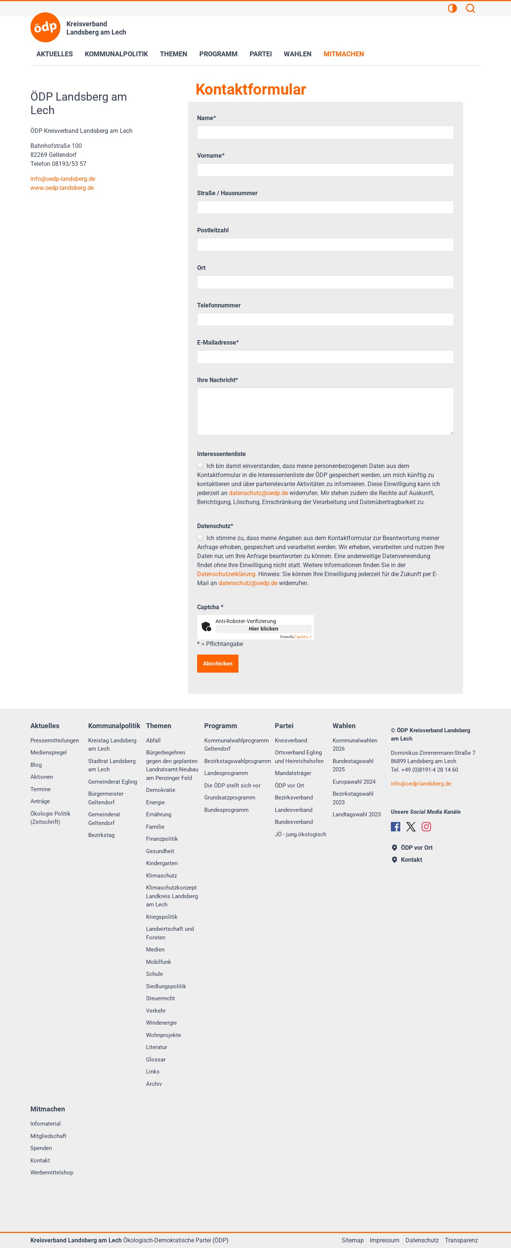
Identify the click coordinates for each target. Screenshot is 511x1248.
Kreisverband (291, 740)
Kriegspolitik (162, 917)
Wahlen (298, 54)
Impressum (384, 1240)
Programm (218, 54)
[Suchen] (470, 9)
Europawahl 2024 (354, 781)
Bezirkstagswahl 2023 (353, 798)
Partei (261, 54)
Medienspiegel (48, 752)
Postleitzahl (213, 230)
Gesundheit (160, 851)
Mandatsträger (293, 773)
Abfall (153, 740)
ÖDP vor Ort (289, 785)
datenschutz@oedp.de (258, 493)
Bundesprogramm (226, 810)
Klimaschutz (161, 875)
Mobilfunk (158, 962)
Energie (155, 802)
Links (153, 1071)
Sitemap (353, 1240)
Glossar (156, 1059)
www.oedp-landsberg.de (62, 187)
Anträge (40, 801)
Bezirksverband (294, 797)
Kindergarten (162, 863)
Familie (155, 826)
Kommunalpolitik (116, 54)
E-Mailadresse (218, 342)
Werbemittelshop (51, 1172)
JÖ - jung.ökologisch (300, 834)
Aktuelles (54, 54)
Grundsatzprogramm (229, 797)
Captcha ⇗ (296, 637)
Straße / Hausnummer (227, 193)
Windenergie (161, 1022)
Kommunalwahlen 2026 (355, 745)
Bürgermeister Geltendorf (106, 798)
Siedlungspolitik (166, 986)
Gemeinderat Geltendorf (104, 818)
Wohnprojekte (163, 1035)
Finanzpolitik (162, 839)
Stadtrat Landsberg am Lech (112, 765)
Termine (40, 789)
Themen (173, 54)
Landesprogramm (226, 773)
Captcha (210, 607)
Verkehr (156, 1010)
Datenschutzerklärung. (227, 574)
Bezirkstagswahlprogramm (237, 761)
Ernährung (158, 814)
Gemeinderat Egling (112, 781)
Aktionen (41, 777)
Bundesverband (294, 822)
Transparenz (461, 1240)
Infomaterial (45, 1123)
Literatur (156, 1047)
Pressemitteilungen (54, 740)
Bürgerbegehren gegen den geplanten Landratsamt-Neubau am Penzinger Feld (172, 765)
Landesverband (293, 810)
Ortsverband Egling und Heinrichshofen (299, 757)
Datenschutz (215, 526)
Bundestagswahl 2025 (353, 765)
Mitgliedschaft (48, 1136)
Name (206, 118)
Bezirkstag (101, 835)
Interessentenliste (221, 454)
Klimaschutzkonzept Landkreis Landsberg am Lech (172, 896)
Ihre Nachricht (217, 380)
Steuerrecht (160, 998)
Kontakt (40, 1160)
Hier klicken (264, 629)
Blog (36, 765)
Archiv (154, 1084)
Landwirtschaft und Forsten (170, 933)
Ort (201, 267)
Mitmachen (344, 54)
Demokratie (160, 790)
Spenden (41, 1148)
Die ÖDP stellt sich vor (232, 785)
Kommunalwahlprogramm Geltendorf (236, 745)
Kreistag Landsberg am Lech (112, 745)
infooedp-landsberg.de (62, 178)
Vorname (211, 155)
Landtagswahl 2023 (357, 814)
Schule (154, 974)
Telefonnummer (219, 305)
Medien (155, 949)
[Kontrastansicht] (452, 9)
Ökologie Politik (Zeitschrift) (50, 818)
